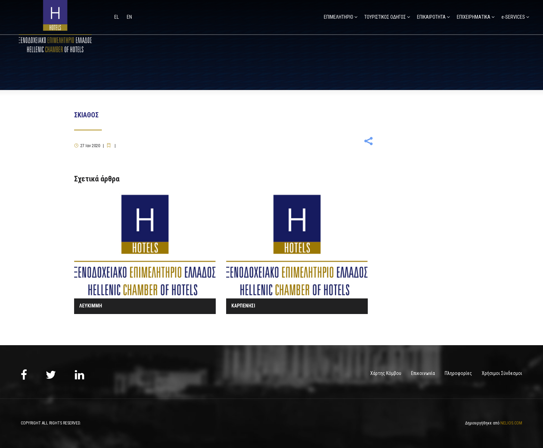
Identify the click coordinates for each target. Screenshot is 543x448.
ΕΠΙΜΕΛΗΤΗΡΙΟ (338, 17)
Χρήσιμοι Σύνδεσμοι (502, 373)
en (129, 17)
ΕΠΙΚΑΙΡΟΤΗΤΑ (431, 17)
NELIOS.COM (511, 423)
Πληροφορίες (458, 373)
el (117, 17)
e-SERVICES (513, 17)
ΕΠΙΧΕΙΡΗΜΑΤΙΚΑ (473, 17)
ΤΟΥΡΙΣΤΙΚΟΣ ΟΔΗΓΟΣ (385, 17)
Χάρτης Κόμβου (385, 373)
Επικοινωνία (423, 373)
